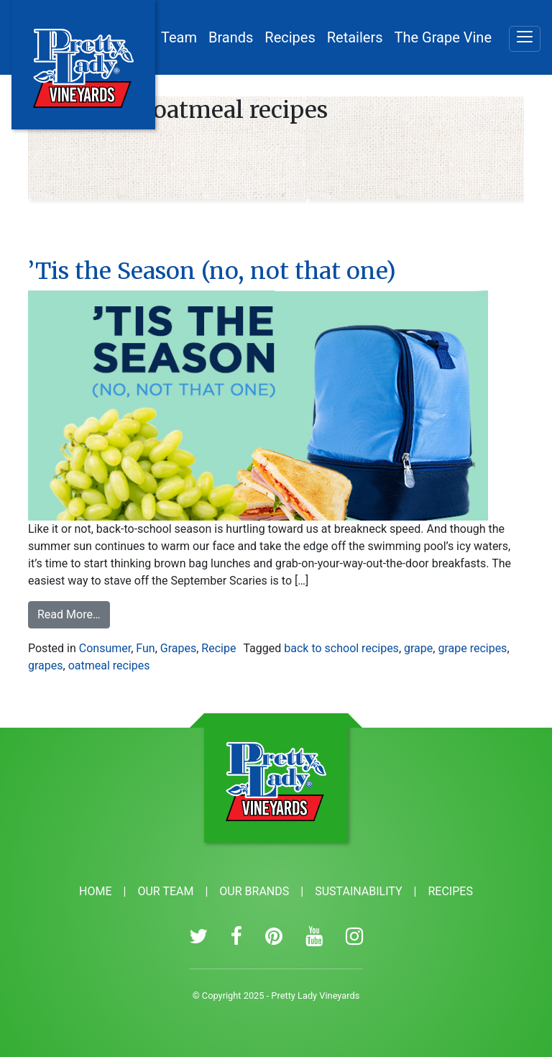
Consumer (105, 648)
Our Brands (254, 891)
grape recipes (472, 648)
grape (418, 648)
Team (179, 37)
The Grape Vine (443, 37)
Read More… (73, 613)
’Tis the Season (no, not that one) (212, 271)
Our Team (165, 891)
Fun (145, 648)
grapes (45, 665)
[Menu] (524, 39)
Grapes (178, 648)
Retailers (355, 37)
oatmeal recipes (109, 665)
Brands (230, 37)
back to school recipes (341, 648)
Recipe (218, 648)
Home (95, 891)
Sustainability (358, 891)
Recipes (289, 37)
